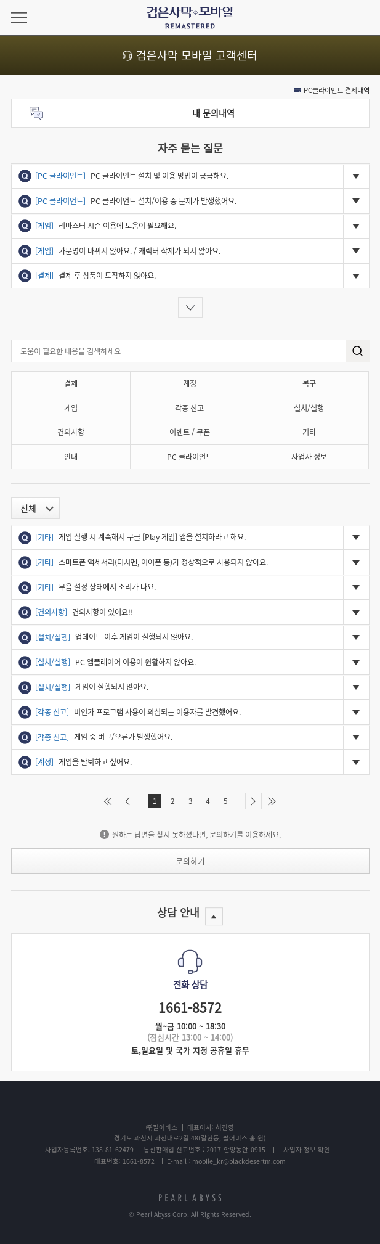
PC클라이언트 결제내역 (337, 90)
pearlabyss (189, 1198)
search (357, 351)
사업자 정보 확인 (306, 1150)
